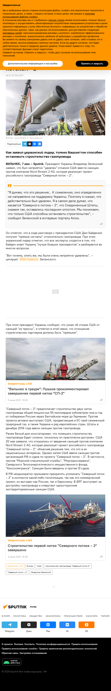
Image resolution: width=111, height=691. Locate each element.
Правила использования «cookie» (20, 648)
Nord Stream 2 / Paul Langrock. (29, 138)
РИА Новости (29, 259)
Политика (19, 615)
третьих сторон (56, 20)
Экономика (53, 615)
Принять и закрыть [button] (92, 63)
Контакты (30, 644)
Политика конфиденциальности (53, 644)
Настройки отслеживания (33, 653)
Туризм (105, 615)
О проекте (7, 644)
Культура (91, 615)
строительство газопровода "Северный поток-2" (67, 566)
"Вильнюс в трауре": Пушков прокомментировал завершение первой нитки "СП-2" (48, 391)
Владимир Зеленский (41, 572)
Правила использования (84, 644)
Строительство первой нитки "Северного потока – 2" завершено (52, 547)
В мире (30, 566)
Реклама (18, 644)
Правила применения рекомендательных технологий (68, 648)
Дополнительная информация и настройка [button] (32, 63)
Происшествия (73, 615)
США (39, 566)
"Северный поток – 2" (17, 572)
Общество (35, 615)
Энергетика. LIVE (20, 384)
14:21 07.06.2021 (14, 75)
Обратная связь (10, 653)
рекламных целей (12, 33)
